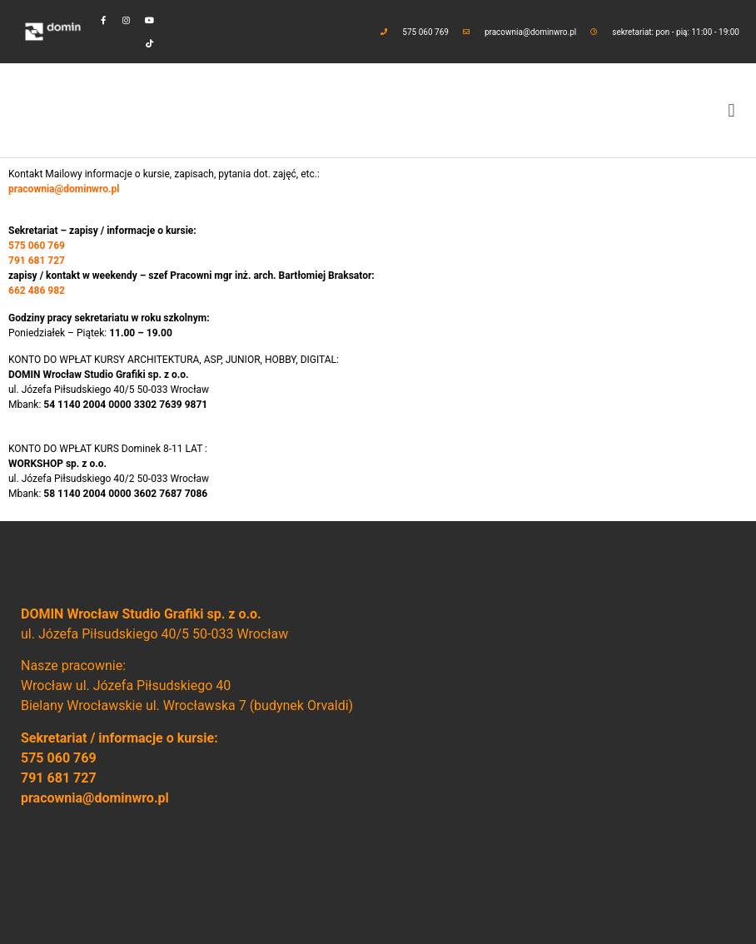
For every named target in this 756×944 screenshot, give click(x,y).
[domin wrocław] (556, 732)
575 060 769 (59, 758)
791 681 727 (59, 778)
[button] (731, 110)
